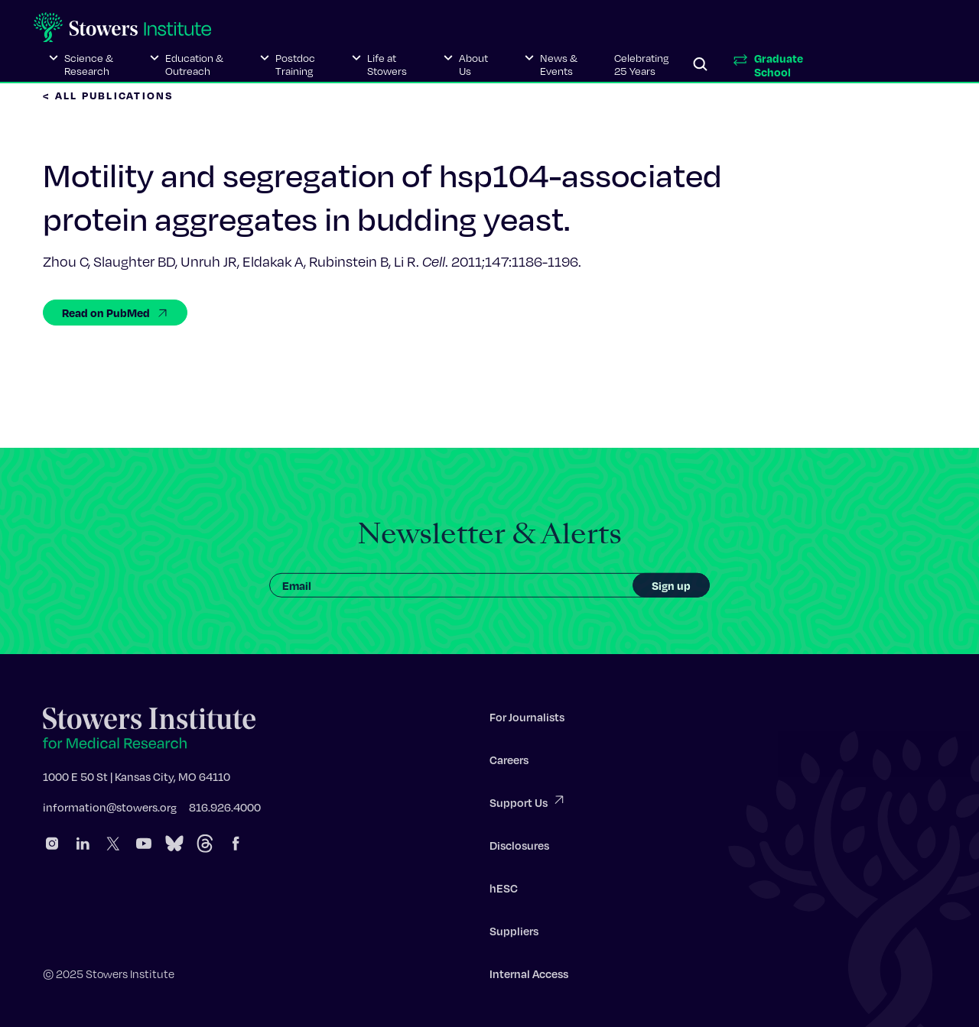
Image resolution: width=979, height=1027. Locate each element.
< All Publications (108, 95)
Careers (509, 762)
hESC (504, 891)
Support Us (528, 804)
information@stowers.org (110, 810)
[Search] (700, 65)
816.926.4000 (225, 810)
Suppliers (514, 934)
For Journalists (527, 720)
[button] (81, 65)
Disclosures (519, 848)
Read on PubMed (115, 312)
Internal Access (529, 976)
